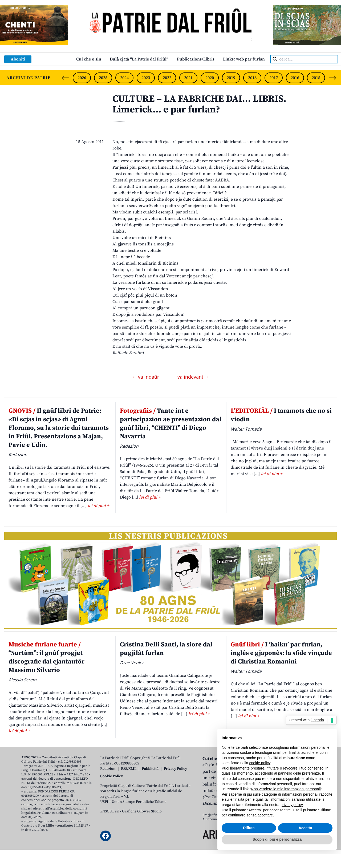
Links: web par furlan (244, 59)
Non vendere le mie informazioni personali (285, 789)
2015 (316, 77)
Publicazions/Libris (195, 59)
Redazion (108, 768)
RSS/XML (128, 768)
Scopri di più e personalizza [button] (277, 839)
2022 (167, 77)
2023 (145, 77)
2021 (188, 77)
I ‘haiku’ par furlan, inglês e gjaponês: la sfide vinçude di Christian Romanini (281, 653)
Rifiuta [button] (249, 828)
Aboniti (18, 59)
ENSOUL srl (109, 811)
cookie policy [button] (259, 763)
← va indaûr (146, 377)
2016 (295, 77)
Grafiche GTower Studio (142, 811)
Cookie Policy (111, 776)
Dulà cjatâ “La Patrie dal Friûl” (139, 59)
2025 (103, 77)
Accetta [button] (305, 828)
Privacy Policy (175, 768)
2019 (231, 77)
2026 (82, 77)
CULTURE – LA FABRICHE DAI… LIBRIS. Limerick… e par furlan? (199, 104)
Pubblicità (150, 768)
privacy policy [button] (292, 805)
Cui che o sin (88, 59)
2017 (273, 77)
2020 (209, 77)
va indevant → (193, 377)
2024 (124, 77)
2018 (252, 77)
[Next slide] (332, 78)
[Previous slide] (65, 78)
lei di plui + (98, 505)
